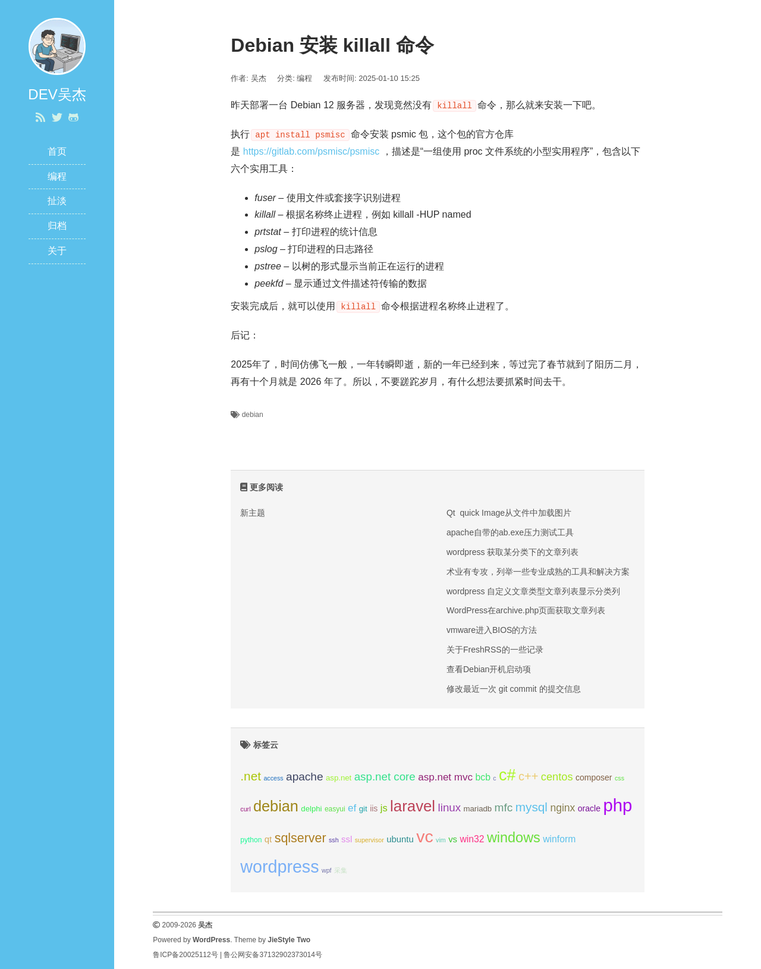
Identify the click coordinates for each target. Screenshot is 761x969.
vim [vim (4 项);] (441, 839)
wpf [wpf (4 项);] (327, 870)
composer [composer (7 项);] (594, 777)
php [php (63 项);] (617, 805)
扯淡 (57, 201)
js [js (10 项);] (384, 807)
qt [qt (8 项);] (268, 839)
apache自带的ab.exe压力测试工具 (510, 532)
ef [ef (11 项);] (352, 808)
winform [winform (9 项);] (559, 839)
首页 (57, 151)
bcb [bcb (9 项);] (483, 777)
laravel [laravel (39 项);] (412, 806)
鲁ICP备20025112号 (185, 955)
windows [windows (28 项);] (513, 837)
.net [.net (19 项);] (250, 776)
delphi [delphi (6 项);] (311, 808)
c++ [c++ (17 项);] (528, 776)
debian (252, 414)
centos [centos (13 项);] (557, 776)
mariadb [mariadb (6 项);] (478, 808)
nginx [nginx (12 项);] (562, 808)
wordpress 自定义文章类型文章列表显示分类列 (533, 591)
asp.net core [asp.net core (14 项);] (385, 776)
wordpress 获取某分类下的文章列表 (512, 552)
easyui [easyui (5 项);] (335, 809)
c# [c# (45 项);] (507, 775)
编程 (57, 176)
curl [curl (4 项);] (245, 809)
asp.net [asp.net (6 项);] (338, 777)
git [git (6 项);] (363, 808)
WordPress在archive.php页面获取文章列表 (525, 610)
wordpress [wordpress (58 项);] (279, 866)
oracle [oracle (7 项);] (589, 808)
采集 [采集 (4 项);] (340, 870)
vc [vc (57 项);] (424, 836)
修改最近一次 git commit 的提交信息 (513, 689)
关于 (57, 251)
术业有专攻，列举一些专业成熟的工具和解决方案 (538, 571)
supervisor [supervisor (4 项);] (369, 839)
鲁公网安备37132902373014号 (273, 955)
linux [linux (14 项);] (449, 807)
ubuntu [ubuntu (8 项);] (399, 839)
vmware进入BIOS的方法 (491, 630)
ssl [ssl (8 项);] (346, 839)
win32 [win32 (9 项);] (472, 839)
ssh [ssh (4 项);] (334, 839)
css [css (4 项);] (619, 778)
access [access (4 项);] (273, 778)
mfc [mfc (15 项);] (504, 807)
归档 (57, 226)
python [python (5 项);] (251, 840)
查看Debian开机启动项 (488, 669)
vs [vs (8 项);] (452, 839)
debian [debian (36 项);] (275, 806)
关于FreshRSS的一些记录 (494, 649)
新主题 (252, 513)
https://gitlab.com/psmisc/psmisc (311, 151)
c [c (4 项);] (494, 778)
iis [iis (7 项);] (374, 808)
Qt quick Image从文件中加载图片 (508, 513)
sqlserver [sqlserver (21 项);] (300, 838)
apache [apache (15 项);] (304, 776)
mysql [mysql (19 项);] (531, 807)
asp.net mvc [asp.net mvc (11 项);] (445, 777)
